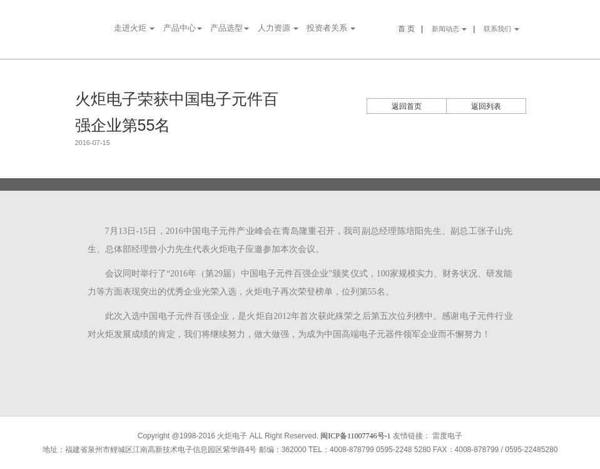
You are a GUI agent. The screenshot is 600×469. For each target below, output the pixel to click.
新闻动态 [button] (449, 29)
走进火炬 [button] (134, 28)
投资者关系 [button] (331, 28)
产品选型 (229, 28)
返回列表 (486, 106)
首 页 (406, 28)
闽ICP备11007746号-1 (355, 435)
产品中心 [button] (182, 28)
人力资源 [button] (278, 28)
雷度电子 (447, 435)
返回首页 (407, 106)
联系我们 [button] (501, 29)
